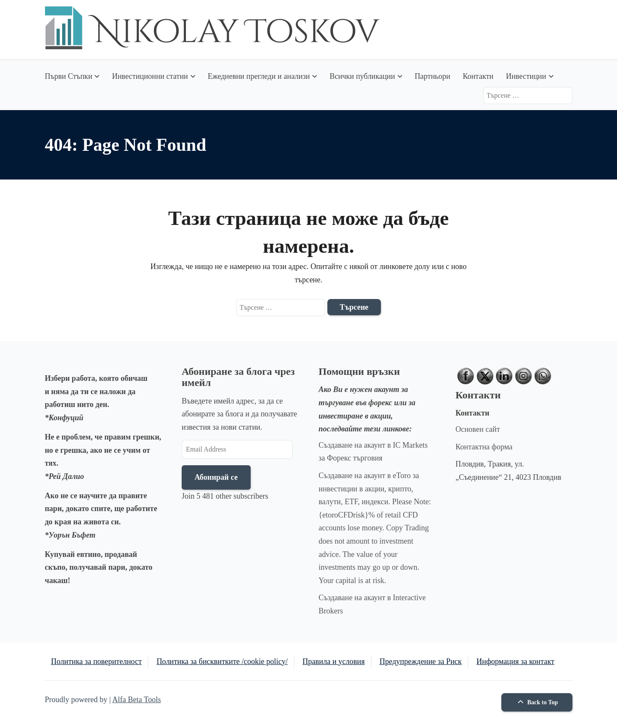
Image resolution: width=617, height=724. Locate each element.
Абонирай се (216, 477)
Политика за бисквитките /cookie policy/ (222, 661)
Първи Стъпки (69, 76)
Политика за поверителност (96, 661)
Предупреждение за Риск (421, 661)
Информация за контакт (515, 661)
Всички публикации (362, 76)
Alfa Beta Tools (136, 699)
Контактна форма (483, 447)
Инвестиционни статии (150, 76)
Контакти (478, 76)
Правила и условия (334, 661)
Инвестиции (526, 76)
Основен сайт (477, 429)
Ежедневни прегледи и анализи (259, 76)
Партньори (432, 76)
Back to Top (536, 702)
